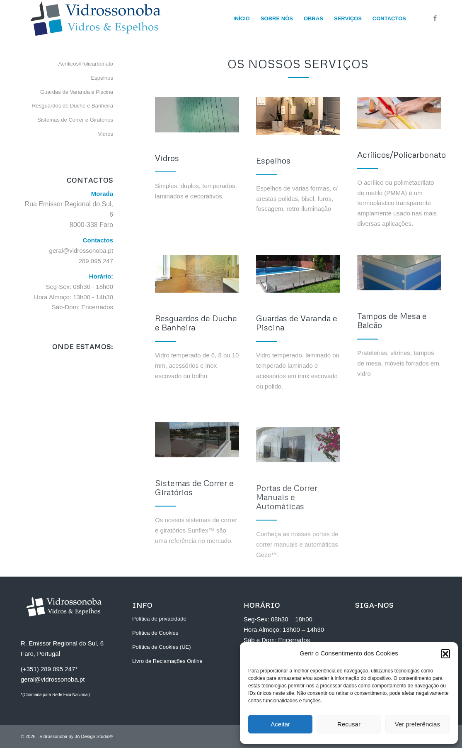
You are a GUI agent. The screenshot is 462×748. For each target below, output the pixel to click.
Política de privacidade (159, 619)
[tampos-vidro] (399, 274)
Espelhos (102, 78)
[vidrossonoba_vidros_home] (197, 114)
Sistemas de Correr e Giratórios (75, 120)
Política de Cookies (155, 633)
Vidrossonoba (53, 736)
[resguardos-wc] (197, 274)
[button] (445, 654)
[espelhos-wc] (298, 116)
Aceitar (280, 724)
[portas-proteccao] (298, 473)
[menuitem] (241, 18)
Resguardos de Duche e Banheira (72, 106)
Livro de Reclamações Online (167, 661)
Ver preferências (417, 724)
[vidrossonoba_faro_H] (95, 18)
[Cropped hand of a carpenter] (399, 113)
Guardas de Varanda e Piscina (76, 92)
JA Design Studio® (94, 736)
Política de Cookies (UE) (161, 647)
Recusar (348, 724)
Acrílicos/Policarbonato (85, 64)
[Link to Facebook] (435, 18)
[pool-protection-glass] (298, 274)
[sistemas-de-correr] (197, 454)
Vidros (105, 134)
